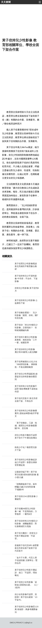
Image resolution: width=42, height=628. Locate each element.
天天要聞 (6, 2)
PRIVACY (19, 623)
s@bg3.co (28, 623)
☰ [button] (40, 2)
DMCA (12, 623)
